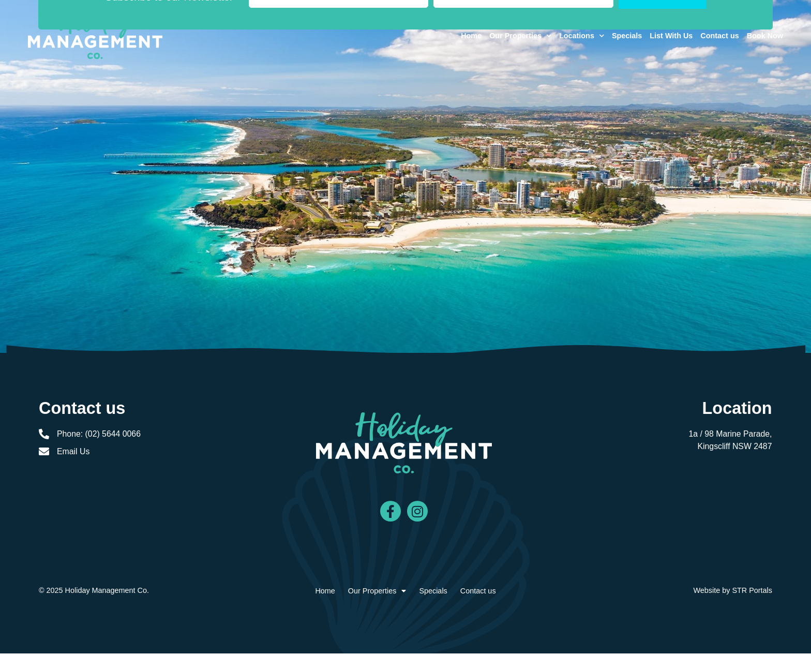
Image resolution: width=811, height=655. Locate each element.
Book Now (759, 39)
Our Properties (515, 39)
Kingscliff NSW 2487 (734, 446)
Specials (621, 39)
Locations (575, 39)
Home (465, 39)
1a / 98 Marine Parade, (730, 433)
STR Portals (752, 592)
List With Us (665, 39)
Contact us (714, 39)
